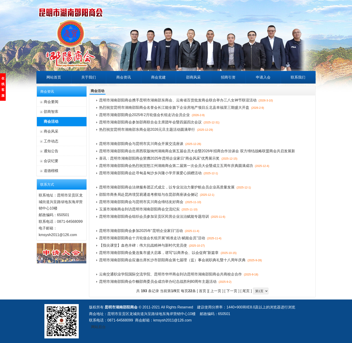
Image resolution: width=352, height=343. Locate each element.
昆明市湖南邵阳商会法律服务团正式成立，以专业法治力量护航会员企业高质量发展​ (175, 187)
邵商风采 (193, 77)
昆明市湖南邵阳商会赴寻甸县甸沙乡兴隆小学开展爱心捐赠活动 (158, 173)
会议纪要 (51, 161)
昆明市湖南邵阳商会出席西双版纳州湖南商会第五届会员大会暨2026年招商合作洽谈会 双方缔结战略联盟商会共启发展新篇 (197, 152)
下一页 (231, 291)
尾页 (246, 291)
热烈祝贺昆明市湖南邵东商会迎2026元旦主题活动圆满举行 (156, 129)
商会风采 (51, 131)
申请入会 (263, 77)
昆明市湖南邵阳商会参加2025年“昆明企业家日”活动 (149, 231)
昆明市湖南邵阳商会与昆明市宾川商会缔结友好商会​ (150, 202)
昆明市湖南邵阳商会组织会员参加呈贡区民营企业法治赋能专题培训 (162, 216)
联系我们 (298, 77)
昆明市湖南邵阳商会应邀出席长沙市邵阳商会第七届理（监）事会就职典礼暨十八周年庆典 (180, 260)
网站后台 (98, 327)
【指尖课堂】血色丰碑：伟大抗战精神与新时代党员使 (152, 245)
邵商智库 (51, 112)
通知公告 (51, 151)
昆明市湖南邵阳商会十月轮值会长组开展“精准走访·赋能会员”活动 (160, 238)
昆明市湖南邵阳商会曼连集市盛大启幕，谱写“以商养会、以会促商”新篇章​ (168, 253)
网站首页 (53, 77)
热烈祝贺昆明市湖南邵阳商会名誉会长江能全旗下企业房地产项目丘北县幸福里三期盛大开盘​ (181, 107)
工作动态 (51, 141)
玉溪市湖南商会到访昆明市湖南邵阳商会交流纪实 (148, 209)
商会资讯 (123, 77)
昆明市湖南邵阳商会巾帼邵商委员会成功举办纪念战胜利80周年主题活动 (165, 281)
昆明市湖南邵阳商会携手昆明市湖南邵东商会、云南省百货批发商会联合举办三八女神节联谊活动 (186, 100)
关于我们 (88, 77)
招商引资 (228, 77)
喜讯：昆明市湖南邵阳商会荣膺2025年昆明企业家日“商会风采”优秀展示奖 (168, 158)
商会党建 (158, 77)
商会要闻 (51, 102)
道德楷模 (51, 171)
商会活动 (51, 121)
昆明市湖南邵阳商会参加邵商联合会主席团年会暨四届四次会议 (159, 122)
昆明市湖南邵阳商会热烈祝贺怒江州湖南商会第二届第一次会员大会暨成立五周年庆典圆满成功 (184, 166)
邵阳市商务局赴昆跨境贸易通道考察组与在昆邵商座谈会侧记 (156, 194)
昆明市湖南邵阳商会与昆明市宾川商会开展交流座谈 (150, 144)
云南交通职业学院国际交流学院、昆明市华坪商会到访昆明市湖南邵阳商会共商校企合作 (178, 274)
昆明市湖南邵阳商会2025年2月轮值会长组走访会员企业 (152, 115)
